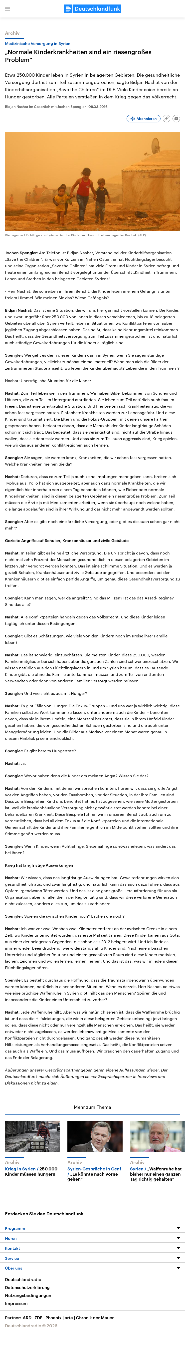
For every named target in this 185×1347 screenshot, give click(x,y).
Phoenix (55, 1317)
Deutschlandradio (23, 1279)
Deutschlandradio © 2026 (31, 1325)
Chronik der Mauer (95, 1317)
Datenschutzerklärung (27, 1287)
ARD (28, 1317)
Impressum (16, 1303)
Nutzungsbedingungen (28, 1295)
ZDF (39, 1317)
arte (70, 1317)
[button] (7, 8)
